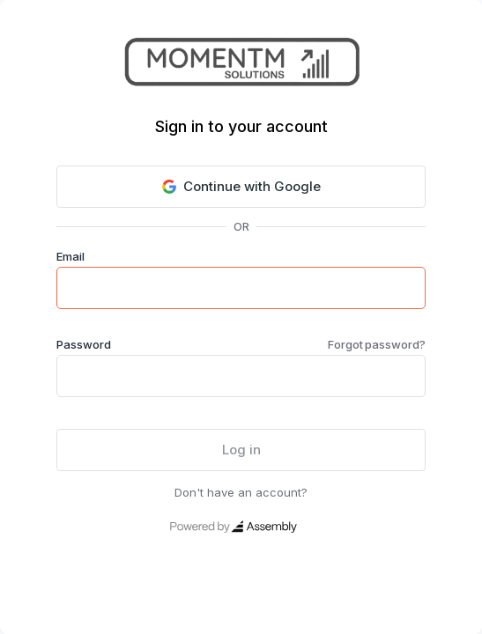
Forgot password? (377, 344)
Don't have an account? (241, 492)
